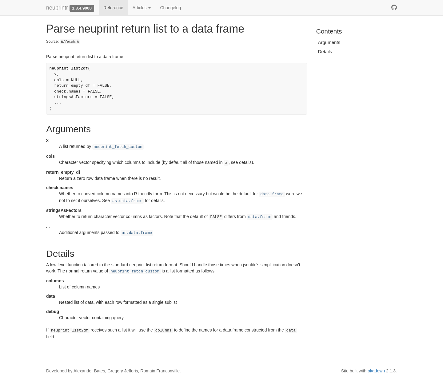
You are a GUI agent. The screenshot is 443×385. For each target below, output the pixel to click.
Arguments (329, 42)
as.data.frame (127, 201)
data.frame (272, 194)
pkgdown (376, 370)
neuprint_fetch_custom (118, 147)
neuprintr (57, 8)
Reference (113, 7)
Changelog (170, 7)
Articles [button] (142, 7)
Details (325, 51)
